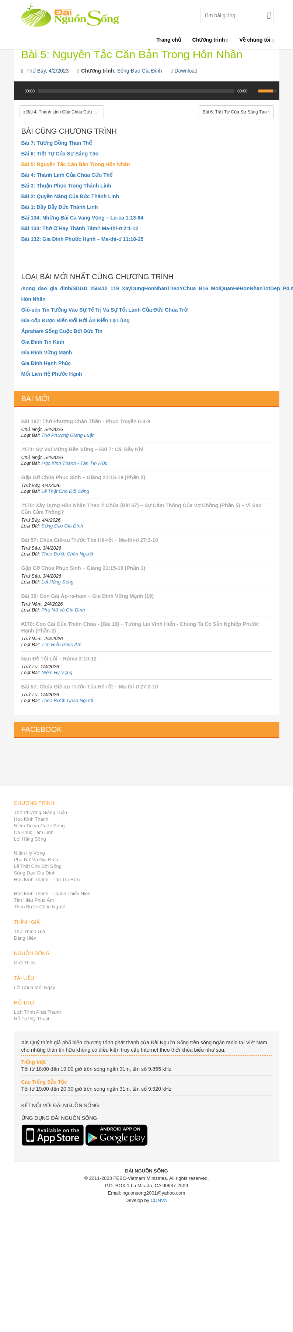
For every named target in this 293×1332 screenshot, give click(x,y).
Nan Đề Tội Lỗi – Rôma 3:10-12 (59, 659)
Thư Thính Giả (29, 931)
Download (186, 71)
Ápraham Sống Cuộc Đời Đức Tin (62, 331)
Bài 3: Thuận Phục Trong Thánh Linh (66, 185)
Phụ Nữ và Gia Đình (63, 610)
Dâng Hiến (25, 938)
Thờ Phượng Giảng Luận (68, 435)
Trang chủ (169, 40)
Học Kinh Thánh (31, 819)
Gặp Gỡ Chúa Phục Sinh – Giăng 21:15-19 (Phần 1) (83, 568)
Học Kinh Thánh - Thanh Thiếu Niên (52, 893)
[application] (146, 94)
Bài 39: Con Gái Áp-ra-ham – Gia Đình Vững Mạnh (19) (87, 596)
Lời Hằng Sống (57, 582)
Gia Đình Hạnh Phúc (46, 363)
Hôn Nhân (33, 299)
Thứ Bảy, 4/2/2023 (48, 71)
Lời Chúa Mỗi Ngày (34, 987)
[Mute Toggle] (254, 91)
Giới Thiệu (25, 962)
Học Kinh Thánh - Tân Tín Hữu (74, 463)
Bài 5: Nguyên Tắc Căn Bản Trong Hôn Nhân (75, 164)
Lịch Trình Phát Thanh (37, 1012)
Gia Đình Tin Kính (42, 341)
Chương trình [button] (210, 40)
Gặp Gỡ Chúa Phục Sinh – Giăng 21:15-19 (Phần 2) (83, 477)
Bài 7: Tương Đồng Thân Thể (56, 143)
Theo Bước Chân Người (67, 554)
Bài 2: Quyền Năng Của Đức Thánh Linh (70, 196)
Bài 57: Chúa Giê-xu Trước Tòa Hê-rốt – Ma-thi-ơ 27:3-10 (89, 540)
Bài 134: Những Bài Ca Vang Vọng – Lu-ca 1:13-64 (82, 217)
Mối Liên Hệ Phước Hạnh (51, 373)
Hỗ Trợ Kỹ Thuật (31, 1018)
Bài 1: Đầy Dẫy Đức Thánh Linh (59, 207)
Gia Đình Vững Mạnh (46, 352)
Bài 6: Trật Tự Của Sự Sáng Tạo (60, 153)
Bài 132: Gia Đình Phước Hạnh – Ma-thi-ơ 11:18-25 (82, 239)
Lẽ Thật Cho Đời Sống (65, 491)
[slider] (136, 91)
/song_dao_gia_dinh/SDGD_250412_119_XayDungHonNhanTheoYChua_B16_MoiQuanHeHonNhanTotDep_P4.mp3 (146, 288)
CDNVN (159, 1200)
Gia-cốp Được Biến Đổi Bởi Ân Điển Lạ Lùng (75, 320)
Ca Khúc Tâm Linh (33, 832)
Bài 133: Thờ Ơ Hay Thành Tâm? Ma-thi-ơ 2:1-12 (80, 228)
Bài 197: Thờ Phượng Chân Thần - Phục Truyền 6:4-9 (85, 421)
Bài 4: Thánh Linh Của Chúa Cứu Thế (67, 175)
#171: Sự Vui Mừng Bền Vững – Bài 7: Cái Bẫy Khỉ (82, 449)
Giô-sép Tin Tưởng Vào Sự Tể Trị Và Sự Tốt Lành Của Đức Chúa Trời (105, 309)
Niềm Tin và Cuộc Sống (39, 825)
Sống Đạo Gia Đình (139, 71)
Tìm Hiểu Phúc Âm (61, 644)
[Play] (19, 91)
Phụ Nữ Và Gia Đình (36, 859)
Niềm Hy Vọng (56, 672)
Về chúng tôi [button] (256, 40)
